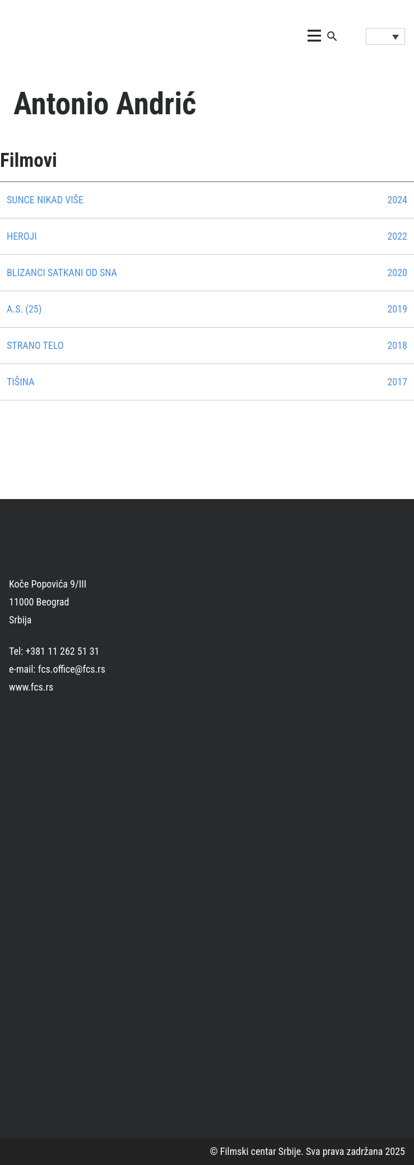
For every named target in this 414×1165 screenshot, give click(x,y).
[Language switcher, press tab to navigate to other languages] (385, 36)
